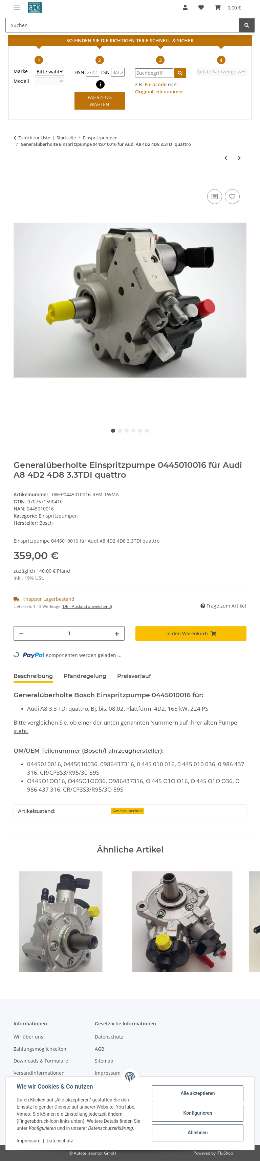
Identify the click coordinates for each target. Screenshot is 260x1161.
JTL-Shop (225, 1153)
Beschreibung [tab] (33, 676)
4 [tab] (133, 431)
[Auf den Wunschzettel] (232, 196)
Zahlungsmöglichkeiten (40, 1049)
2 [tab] (120, 431)
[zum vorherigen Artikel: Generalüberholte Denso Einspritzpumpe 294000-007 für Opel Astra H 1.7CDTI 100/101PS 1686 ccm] (226, 158)
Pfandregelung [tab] (85, 676)
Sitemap (104, 1060)
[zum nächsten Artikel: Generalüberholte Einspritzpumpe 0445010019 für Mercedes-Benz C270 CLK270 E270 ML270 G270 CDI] (239, 158)
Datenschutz (60, 1140)
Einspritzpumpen (58, 516)
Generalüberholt (127, 811)
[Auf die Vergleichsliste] (214, 196)
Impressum (28, 1140)
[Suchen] (247, 25)
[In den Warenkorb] (19, 180)
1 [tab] (113, 431)
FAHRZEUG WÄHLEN (100, 101)
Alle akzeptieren (197, 1093)
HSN (86, 72)
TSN (113, 72)
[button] (185, 7)
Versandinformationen (39, 1073)
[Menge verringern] (21, 633)
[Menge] (69, 633)
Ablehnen (198, 1132)
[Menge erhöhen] (116, 633)
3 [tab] (127, 431)
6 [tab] (147, 431)
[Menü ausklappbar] (17, 4)
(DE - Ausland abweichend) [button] (87, 606)
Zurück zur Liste (34, 138)
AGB (99, 1049)
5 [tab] (140, 431)
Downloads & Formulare (41, 1060)
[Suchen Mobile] (122, 25)
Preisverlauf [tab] (134, 676)
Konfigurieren (197, 1113)
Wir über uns (28, 1036)
